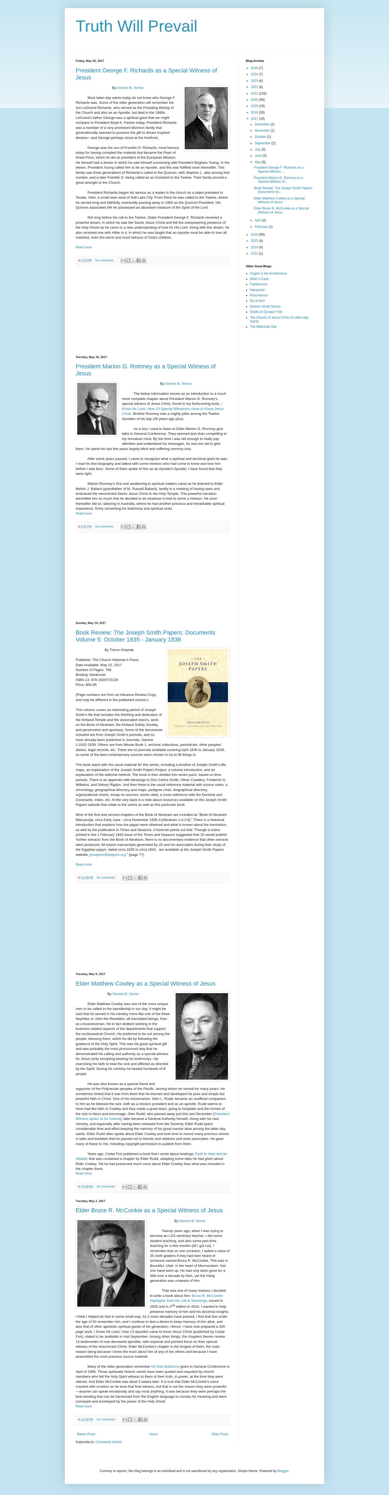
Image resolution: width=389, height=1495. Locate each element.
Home (153, 1434)
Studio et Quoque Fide (266, 312)
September (263, 143)
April (258, 220)
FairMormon (258, 284)
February (262, 227)
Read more (84, 247)
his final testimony (165, 1366)
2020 (255, 100)
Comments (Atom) (108, 1442)
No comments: (105, 260)
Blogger (283, 1471)
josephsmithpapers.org (108, 855)
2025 (255, 68)
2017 (255, 119)
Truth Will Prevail (136, 26)
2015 (255, 241)
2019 (255, 106)
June (259, 156)
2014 (255, 247)
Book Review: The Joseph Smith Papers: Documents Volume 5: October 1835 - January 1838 (145, 636)
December (263, 124)
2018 (255, 112)
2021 (255, 93)
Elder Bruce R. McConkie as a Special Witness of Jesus (149, 1210)
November (263, 130)
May (258, 162)
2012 (255, 253)
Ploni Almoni (259, 295)
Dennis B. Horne (130, 88)
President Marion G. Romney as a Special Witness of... (278, 179)
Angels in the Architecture (268, 273)
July (258, 149)
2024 (255, 74)
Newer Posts (86, 1434)
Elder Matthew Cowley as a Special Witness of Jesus (145, 983)
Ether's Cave (259, 279)
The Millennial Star (263, 327)
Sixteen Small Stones (265, 306)
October (261, 137)
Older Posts (219, 1434)
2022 (255, 87)
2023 (255, 81)
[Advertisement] (153, 311)
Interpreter (257, 290)
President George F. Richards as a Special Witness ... (278, 169)
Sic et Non (257, 301)
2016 (255, 234)
